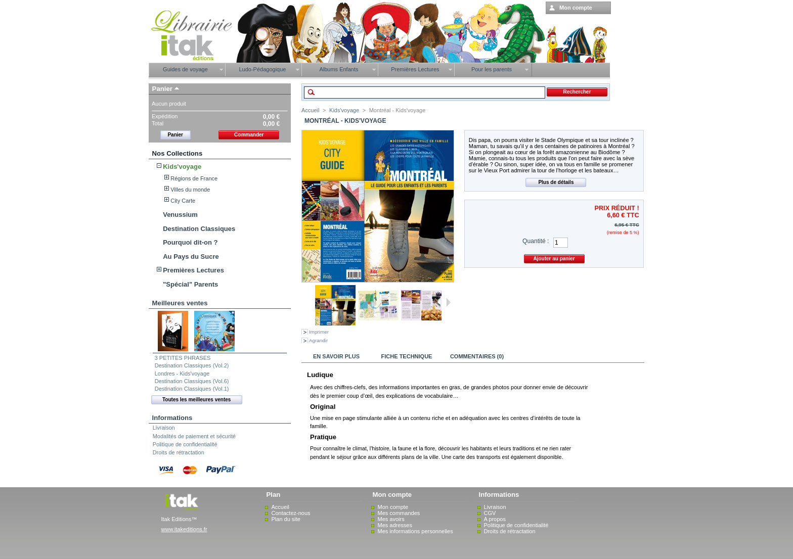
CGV (490, 513)
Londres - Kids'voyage (182, 373)
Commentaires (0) (477, 356)
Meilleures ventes (180, 303)
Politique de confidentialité (185, 444)
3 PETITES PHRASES (183, 358)
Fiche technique (406, 356)
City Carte (182, 201)
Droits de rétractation (178, 452)
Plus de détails (556, 182)
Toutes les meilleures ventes (196, 399)
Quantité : (535, 241)
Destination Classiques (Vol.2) (192, 365)
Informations (172, 418)
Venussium (180, 214)
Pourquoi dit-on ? (190, 242)
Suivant (448, 302)
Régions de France (193, 178)
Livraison (164, 428)
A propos (495, 519)
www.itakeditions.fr (184, 529)
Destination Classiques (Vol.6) (192, 381)
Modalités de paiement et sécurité (194, 436)
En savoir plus (336, 356)
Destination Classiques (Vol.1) (192, 389)
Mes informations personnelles (415, 531)
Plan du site (286, 519)
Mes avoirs (391, 519)
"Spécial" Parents (190, 284)
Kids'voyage (182, 166)
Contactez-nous (291, 513)
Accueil (310, 110)
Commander (248, 134)
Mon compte (393, 507)
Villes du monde (190, 190)
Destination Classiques (199, 228)
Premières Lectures (193, 270)
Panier (162, 88)
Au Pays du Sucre (191, 256)
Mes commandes (399, 513)
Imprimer (319, 332)
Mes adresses (395, 525)
